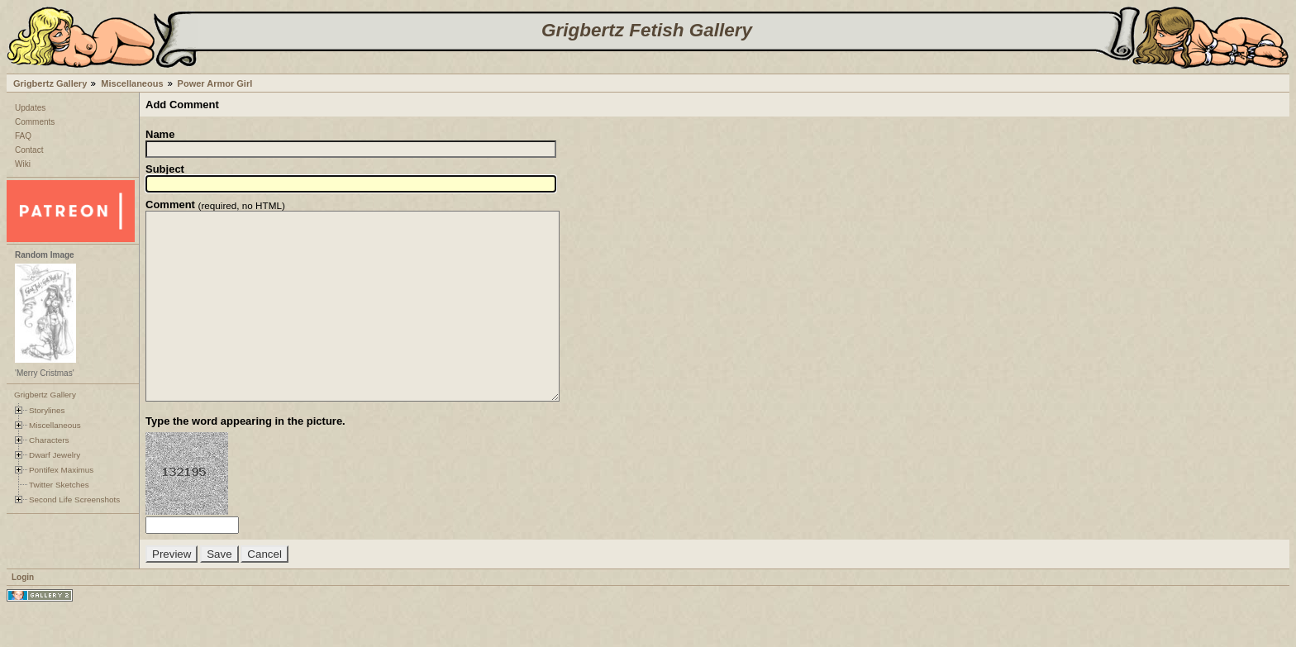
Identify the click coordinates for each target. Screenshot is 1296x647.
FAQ (23, 135)
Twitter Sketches (59, 484)
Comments (35, 121)
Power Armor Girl (215, 83)
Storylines (47, 410)
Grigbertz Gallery (50, 83)
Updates (30, 107)
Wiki (23, 164)
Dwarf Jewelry (54, 454)
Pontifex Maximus (61, 469)
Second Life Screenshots (74, 499)
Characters (49, 440)
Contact (29, 150)
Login (23, 614)
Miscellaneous (132, 83)
